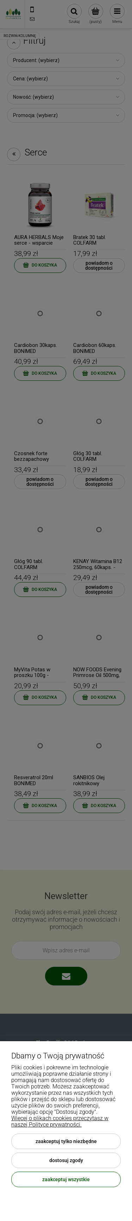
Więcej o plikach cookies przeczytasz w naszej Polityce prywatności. (59, 1121)
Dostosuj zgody (66, 1160)
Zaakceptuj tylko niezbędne (66, 1141)
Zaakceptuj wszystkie (66, 1179)
